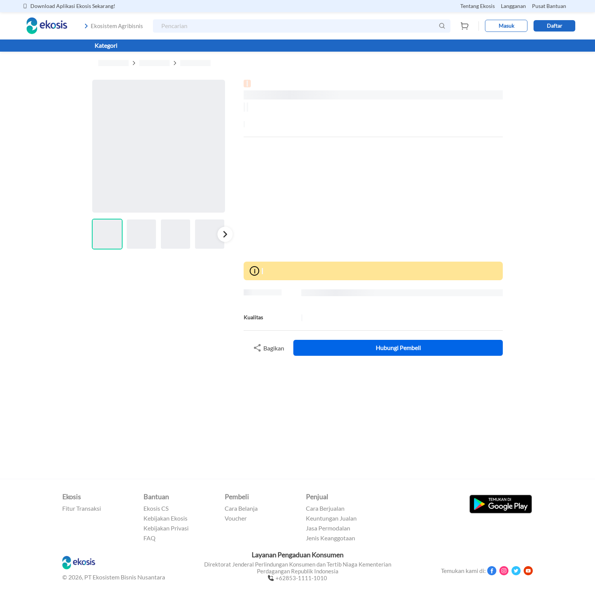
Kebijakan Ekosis (165, 518)
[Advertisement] (373, 199)
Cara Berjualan (325, 508)
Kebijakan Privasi (166, 528)
